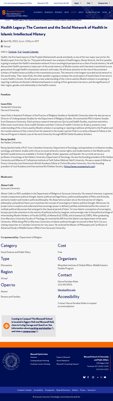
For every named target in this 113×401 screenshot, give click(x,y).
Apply (76, 3)
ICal (19, 51)
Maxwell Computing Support (67, 364)
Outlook (12, 51)
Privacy (82, 390)
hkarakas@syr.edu (66, 289)
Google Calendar (30, 51)
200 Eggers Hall (102, 363)
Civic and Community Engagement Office (18, 3)
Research (58, 12)
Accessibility (38, 390)
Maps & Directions (63, 390)
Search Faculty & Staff (61, 3)
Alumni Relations (93, 12)
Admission (49, 12)
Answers (33, 357)
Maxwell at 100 (43, 3)
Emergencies (49, 390)
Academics (38, 12)
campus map (29, 331)
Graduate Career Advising (40, 364)
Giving (104, 12)
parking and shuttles (40, 328)
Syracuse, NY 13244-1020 (98, 366)
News (66, 12)
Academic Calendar (24, 390)
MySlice (75, 390)
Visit (89, 3)
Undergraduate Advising (39, 360)
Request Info (103, 3)
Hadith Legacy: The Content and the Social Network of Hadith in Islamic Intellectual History (47, 20)
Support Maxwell (63, 357)
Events (73, 12)
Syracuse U (92, 390)
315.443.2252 (102, 369)
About (81, 12)
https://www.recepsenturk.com (79, 166)
